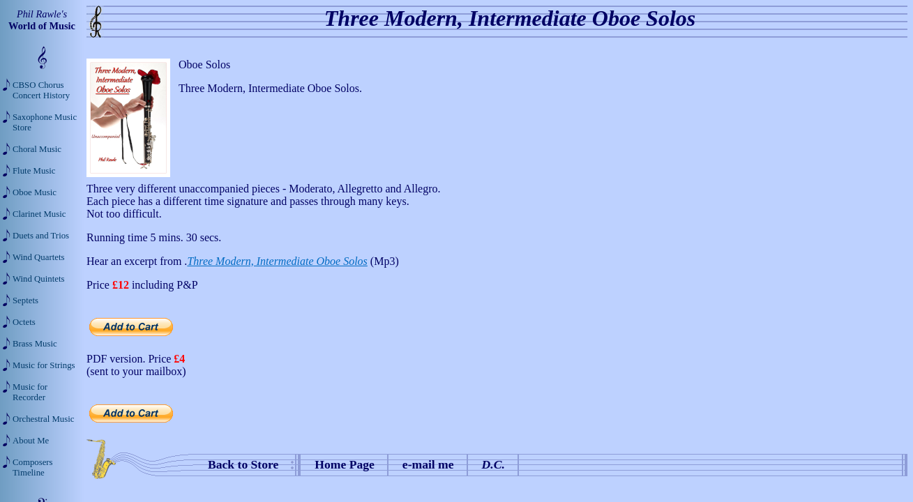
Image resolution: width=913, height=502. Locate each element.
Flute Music (34, 171)
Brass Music (35, 344)
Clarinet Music (39, 214)
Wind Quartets (38, 257)
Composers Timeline (33, 467)
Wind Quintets (38, 279)
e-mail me (428, 464)
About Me (31, 441)
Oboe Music (34, 192)
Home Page (345, 464)
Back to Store (243, 464)
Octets (24, 322)
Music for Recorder (30, 392)
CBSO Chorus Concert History (41, 90)
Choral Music (37, 149)
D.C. (493, 464)
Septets (25, 300)
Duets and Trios (41, 236)
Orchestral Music (44, 419)
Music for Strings (44, 365)
